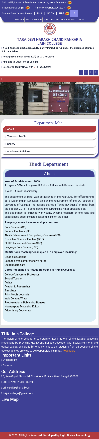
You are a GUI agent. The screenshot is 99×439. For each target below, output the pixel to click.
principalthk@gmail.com (15, 387)
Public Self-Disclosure (72, 19)
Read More (69, 350)
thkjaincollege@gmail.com (17, 393)
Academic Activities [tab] (18, 151)
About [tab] (10, 129)
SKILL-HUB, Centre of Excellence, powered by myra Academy (34, 2)
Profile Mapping (34, 19)
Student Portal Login (13, 7)
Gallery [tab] (10, 144)
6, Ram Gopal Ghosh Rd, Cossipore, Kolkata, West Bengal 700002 (40, 376)
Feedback (19, 19)
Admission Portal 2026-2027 (50, 7)
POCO (50, 13)
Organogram (9, 359)
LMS (39, 13)
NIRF (61, 13)
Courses (7, 365)
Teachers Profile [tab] (16, 136)
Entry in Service (51, 19)
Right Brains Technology (75, 435)
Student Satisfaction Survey (17, 13)
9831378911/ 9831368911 (18, 382)
